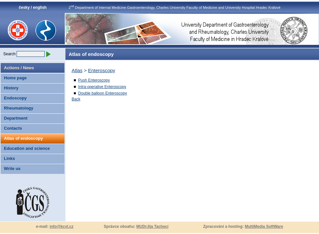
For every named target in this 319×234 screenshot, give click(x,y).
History (11, 87)
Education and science (27, 148)
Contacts (13, 128)
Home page (15, 77)
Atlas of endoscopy (23, 138)
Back (76, 99)
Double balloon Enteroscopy (102, 93)
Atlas (77, 70)
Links (9, 158)
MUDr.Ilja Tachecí (152, 226)
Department (15, 118)
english (40, 7)
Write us (12, 168)
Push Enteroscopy (94, 80)
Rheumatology (18, 108)
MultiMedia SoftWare (264, 226)
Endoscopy (15, 98)
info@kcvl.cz (61, 226)
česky (24, 7)
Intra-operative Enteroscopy (102, 86)
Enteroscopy (101, 70)
